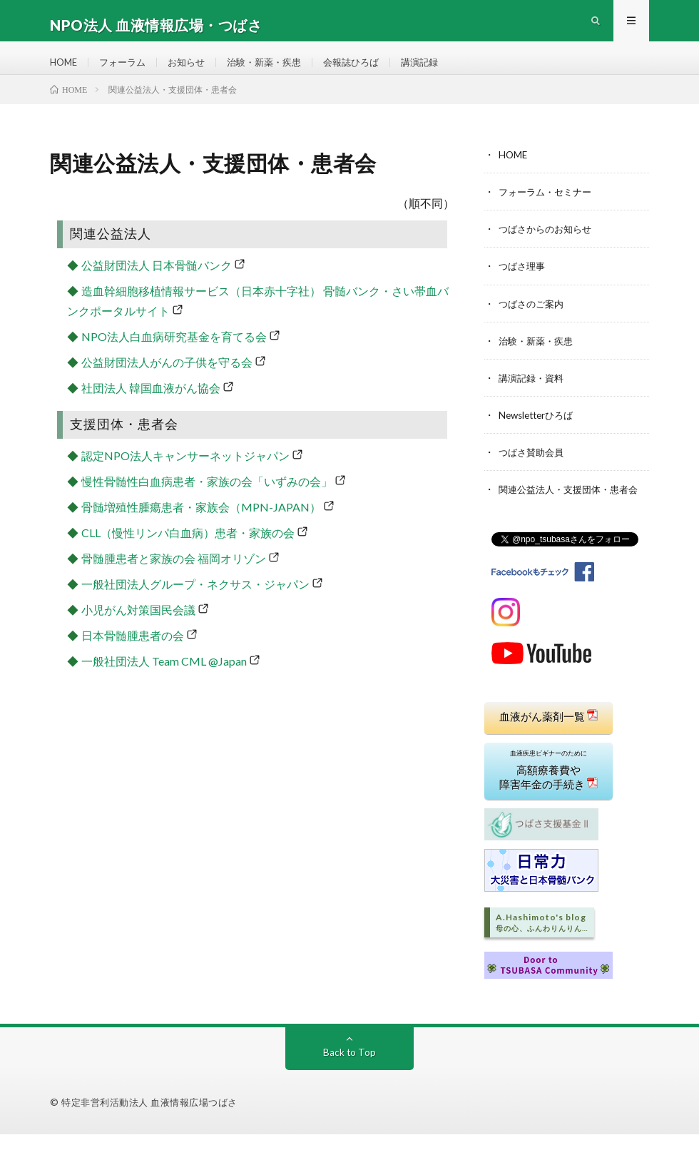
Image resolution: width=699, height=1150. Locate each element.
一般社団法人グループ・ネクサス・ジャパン (195, 602)
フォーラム (127, 71)
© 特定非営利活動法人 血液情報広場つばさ (144, 1118)
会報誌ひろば (368, 71)
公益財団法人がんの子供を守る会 (166, 380)
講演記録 (440, 71)
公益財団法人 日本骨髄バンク (156, 283)
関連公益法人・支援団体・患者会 (573, 507)
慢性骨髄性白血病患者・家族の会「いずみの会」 (206, 500)
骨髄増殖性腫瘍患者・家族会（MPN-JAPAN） (201, 525)
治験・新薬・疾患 (276, 71)
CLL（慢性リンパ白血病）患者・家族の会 (188, 551)
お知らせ (194, 71)
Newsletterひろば (539, 433)
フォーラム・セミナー (548, 210)
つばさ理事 (524, 284)
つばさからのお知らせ (548, 247)
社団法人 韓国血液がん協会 (150, 406)
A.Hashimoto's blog (542, 938)
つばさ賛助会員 (533, 470)
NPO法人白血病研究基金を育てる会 (174, 355)
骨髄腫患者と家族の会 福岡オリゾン (173, 577)
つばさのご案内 (533, 321)
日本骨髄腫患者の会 (132, 654)
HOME (65, 71)
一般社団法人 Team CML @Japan (164, 679)
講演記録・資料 (533, 396)
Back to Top (350, 1068)
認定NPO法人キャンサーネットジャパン (185, 474)
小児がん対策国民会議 (138, 628)
